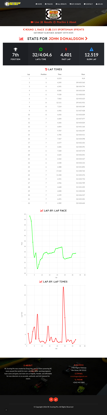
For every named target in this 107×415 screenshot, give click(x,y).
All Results (61, 4)
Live (35, 22)
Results (46, 22)
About (71, 22)
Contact (88, 4)
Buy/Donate (75, 4)
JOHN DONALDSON (68, 39)
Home (39, 4)
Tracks (49, 4)
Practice (59, 22)
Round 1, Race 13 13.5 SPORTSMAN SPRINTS (53, 30)
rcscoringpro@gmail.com (78, 376)
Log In (99, 4)
